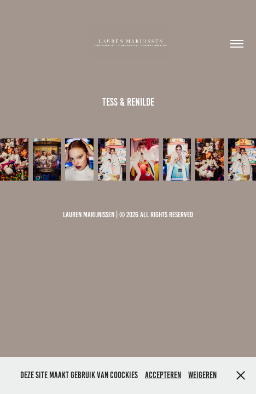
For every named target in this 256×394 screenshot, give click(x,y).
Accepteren (163, 375)
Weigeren (202, 375)
